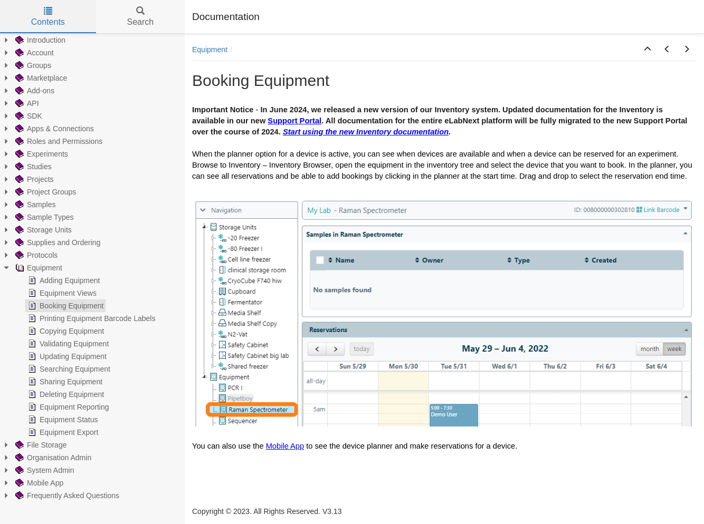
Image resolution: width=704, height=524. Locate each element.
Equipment (209, 49)
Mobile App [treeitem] (38, 483)
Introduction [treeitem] (39, 40)
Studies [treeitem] (32, 166)
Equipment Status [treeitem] (62, 419)
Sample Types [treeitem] (43, 217)
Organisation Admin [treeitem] (52, 457)
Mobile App (285, 446)
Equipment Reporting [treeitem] (67, 407)
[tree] (92, 268)
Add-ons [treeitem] (33, 90)
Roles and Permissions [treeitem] (57, 141)
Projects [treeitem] (33, 179)
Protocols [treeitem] (35, 255)
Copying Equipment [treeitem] (65, 331)
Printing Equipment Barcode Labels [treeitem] (90, 318)
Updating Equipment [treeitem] (66, 356)
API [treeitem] (26, 103)
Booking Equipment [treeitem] (64, 305)
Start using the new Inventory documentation (366, 132)
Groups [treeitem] (32, 65)
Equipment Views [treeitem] (61, 293)
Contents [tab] (48, 16)
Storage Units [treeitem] (42, 230)
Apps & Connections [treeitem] (53, 128)
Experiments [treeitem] (40, 154)
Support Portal (294, 121)
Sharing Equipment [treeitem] (64, 381)
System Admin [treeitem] (43, 470)
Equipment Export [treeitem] (62, 432)
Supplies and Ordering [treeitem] (56, 242)
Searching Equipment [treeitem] (68, 369)
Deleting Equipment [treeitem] (65, 394)
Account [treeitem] (33, 52)
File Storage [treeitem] (39, 445)
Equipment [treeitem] (37, 267)
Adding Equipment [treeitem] (63, 280)
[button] (648, 49)
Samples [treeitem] (34, 204)
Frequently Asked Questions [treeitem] (66, 495)
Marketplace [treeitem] (40, 78)
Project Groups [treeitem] (44, 192)
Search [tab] (140, 16)
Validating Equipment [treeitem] (67, 343)
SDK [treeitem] (27, 116)
